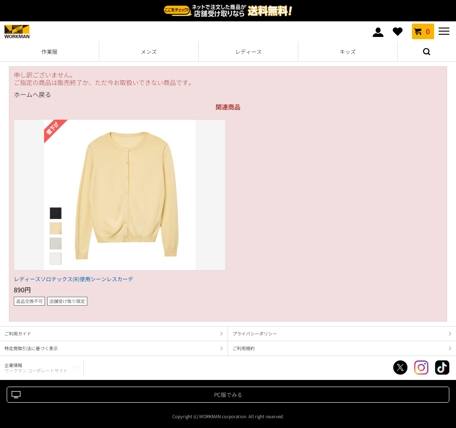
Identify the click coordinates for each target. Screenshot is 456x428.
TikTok (442, 367)
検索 (426, 51)
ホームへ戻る (32, 94)
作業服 (49, 51)
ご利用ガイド (17, 333)
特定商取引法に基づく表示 (31, 348)
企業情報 (36, 368)
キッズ (348, 51)
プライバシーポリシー (254, 333)
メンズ (149, 51)
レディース (248, 51)
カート (423, 31)
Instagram (421, 367)
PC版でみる (228, 394)
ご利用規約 (243, 348)
